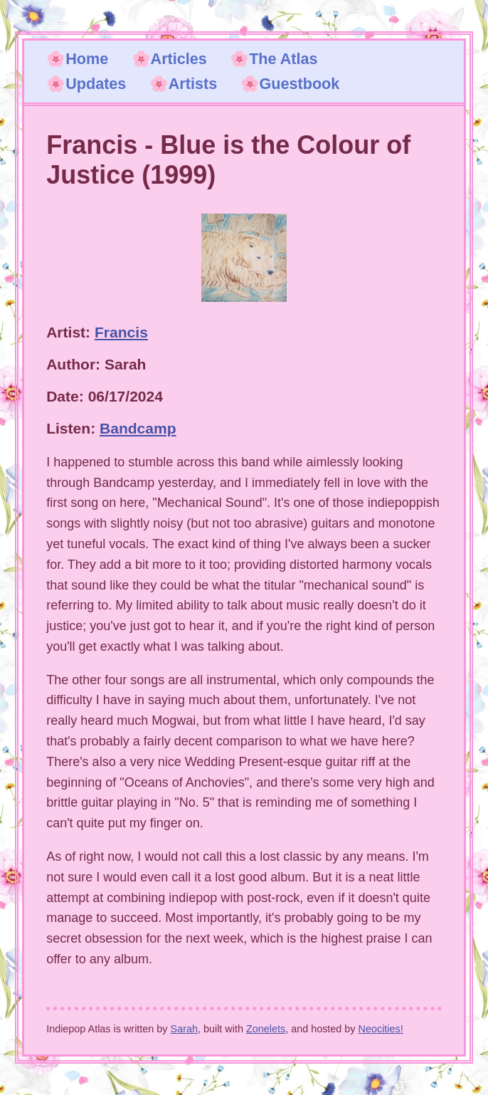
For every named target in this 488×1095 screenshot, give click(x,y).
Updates (95, 84)
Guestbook (300, 84)
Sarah (184, 1028)
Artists (193, 84)
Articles (179, 59)
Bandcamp (138, 428)
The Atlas (283, 59)
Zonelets (265, 1028)
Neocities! (381, 1028)
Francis (121, 332)
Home (86, 59)
